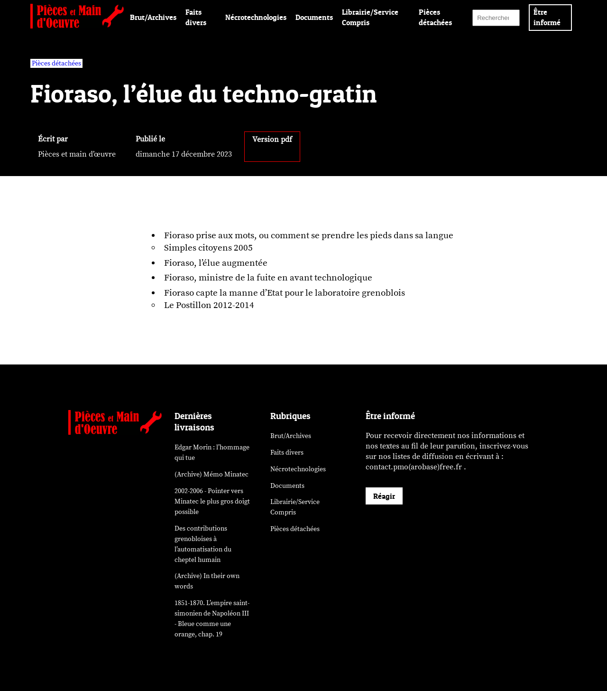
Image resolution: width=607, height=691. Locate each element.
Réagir (384, 496)
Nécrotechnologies (255, 17)
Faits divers (287, 452)
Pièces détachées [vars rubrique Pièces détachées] (56, 63)
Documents (314, 17)
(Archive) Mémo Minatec (211, 474)
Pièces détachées (295, 528)
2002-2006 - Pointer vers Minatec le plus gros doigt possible (212, 501)
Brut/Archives (153, 17)
